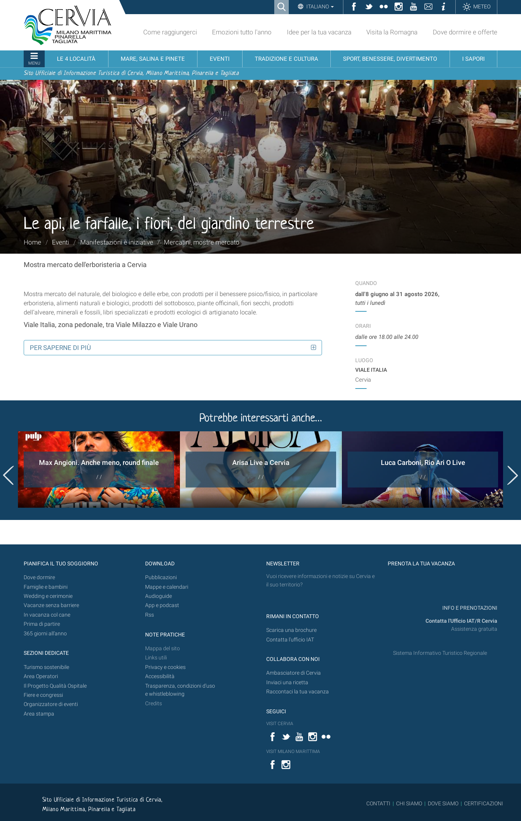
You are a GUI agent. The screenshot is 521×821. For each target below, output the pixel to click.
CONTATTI (378, 803)
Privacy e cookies (165, 667)
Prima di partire (42, 624)
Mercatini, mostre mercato (201, 242)
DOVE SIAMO (442, 803)
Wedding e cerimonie (48, 596)
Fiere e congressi (43, 695)
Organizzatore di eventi (51, 704)
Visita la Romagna (391, 32)
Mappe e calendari (166, 587)
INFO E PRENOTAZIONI (469, 608)
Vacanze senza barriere (51, 605)
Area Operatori (41, 676)
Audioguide (158, 596)
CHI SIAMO (409, 803)
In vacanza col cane (47, 615)
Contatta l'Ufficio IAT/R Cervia (461, 621)
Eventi (60, 242)
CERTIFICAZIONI (483, 803)
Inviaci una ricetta (287, 682)
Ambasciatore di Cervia (293, 673)
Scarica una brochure (291, 630)
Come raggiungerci (170, 32)
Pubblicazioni (161, 577)
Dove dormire (39, 577)
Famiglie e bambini (46, 587)
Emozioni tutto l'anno (242, 32)
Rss (149, 615)
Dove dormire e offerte (465, 32)
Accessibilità (160, 676)
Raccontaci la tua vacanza (297, 691)
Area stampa (39, 714)
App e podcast (162, 605)
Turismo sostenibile (46, 667)
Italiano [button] (319, 6)
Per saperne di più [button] (60, 347)
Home (32, 242)
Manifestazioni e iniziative (116, 242)
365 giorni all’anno (45, 633)
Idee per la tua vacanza (319, 32)
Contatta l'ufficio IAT (290, 639)
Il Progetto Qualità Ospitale (55, 686)
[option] (99, 469)
